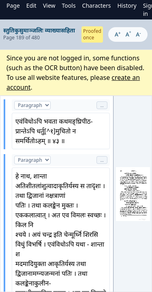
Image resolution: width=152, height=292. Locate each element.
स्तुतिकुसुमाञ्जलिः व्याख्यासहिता (39, 30)
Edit (31, 5)
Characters (96, 5)
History (126, 5)
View (49, 5)
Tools (69, 5)
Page (13, 5)
